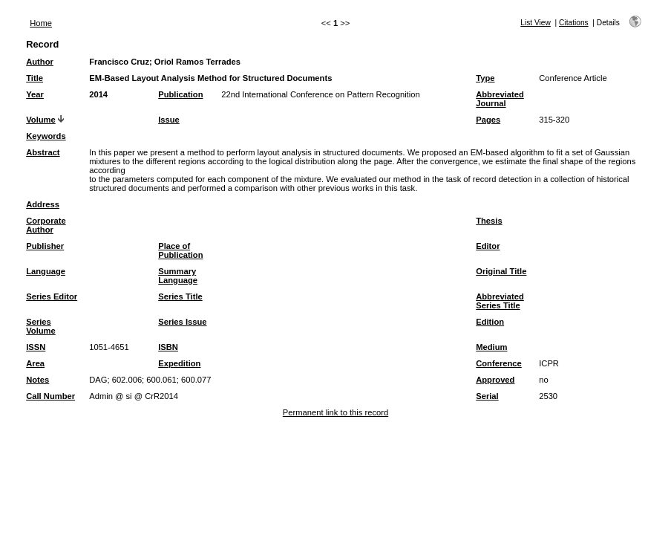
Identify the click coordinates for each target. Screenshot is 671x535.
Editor (488, 245)
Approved (495, 379)
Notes (37, 379)
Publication (180, 94)
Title (34, 78)
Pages (488, 119)
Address (42, 204)
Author (39, 61)
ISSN (35, 347)
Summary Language (177, 276)
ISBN (168, 347)
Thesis (489, 220)
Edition (490, 321)
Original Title (501, 271)
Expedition (179, 363)
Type (485, 78)
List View (535, 23)
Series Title (180, 296)
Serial (487, 396)
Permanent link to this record (335, 412)
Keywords (45, 136)
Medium (491, 347)
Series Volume (41, 326)
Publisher (45, 245)
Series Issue (182, 321)
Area (35, 363)
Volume (41, 119)
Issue (169, 119)
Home (41, 23)
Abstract (42, 152)
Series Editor (51, 296)
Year (35, 94)
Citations (574, 23)
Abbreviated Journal (500, 99)
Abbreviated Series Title (500, 301)
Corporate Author (45, 225)
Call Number (50, 396)
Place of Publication (180, 250)
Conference (499, 363)
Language (45, 271)
